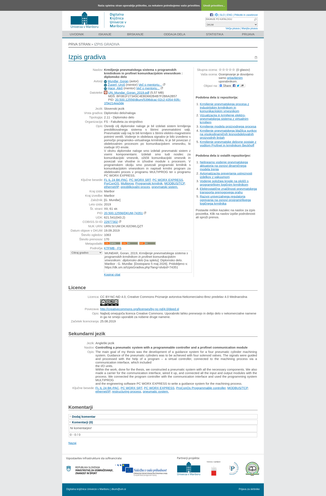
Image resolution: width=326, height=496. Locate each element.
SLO (222, 15)
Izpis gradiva (107, 44)
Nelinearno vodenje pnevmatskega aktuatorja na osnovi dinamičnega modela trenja (224, 165)
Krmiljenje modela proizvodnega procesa (228, 126)
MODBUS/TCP (174, 183)
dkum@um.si (118, 489)
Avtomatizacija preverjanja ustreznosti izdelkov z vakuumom (226, 175)
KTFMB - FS (112, 248)
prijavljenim (235, 78)
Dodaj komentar (83, 416)
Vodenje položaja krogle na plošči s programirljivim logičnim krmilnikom (224, 182)
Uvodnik (77, 34)
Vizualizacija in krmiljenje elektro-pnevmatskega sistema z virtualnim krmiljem (224, 118)
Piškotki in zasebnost (246, 15)
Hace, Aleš (115, 88)
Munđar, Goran (118, 81)
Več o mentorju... (150, 84)
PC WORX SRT (140, 180)
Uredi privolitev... (214, 5)
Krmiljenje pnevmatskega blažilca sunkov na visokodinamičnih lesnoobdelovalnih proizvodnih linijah (228, 134)
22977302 (111, 221)
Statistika (215, 34)
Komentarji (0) (82, 422)
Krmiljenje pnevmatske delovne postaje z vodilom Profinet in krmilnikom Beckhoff (228, 143)
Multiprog (127, 183)
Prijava (248, 34)
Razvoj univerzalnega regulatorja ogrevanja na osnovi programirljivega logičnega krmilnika (225, 200)
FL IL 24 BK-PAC (115, 180)
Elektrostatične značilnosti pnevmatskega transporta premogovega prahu (228, 190)
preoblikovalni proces (135, 187)
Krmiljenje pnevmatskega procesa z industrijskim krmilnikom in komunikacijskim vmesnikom (224, 107)
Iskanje (104, 34)
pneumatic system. (156, 391)
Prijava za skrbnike (249, 489)
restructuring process (126, 391)
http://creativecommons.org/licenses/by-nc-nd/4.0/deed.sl (139, 309)
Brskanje (135, 34)
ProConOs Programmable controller (201, 388)
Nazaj (72, 443)
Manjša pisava (250, 28)
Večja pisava (233, 28)
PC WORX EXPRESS (168, 180)
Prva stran (79, 44)
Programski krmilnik (149, 183)
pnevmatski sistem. (165, 187)
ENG (229, 15)
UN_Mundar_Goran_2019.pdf (128, 92)
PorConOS (111, 183)
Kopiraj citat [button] (112, 274)
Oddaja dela (174, 34)
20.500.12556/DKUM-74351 (123, 213)
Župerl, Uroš (116, 84)
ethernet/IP (111, 187)
